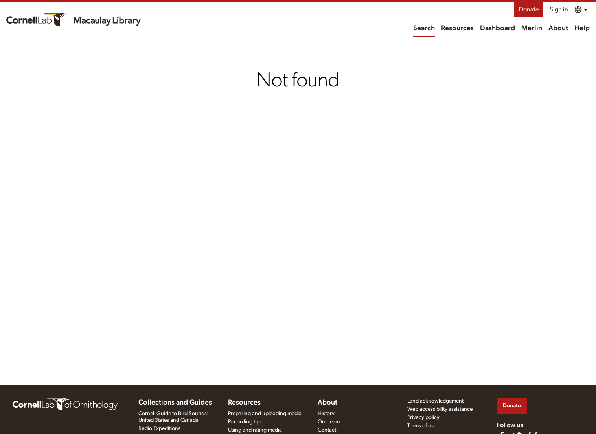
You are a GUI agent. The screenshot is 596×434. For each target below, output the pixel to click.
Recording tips (245, 422)
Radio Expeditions (159, 428)
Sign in (559, 9)
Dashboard (497, 28)
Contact (327, 430)
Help (582, 28)
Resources (457, 28)
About (558, 28)
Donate (529, 9)
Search (424, 28)
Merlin (531, 28)
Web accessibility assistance (440, 409)
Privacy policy (423, 417)
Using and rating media (255, 430)
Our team (329, 422)
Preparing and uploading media (265, 413)
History (326, 413)
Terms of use (421, 425)
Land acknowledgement (435, 401)
